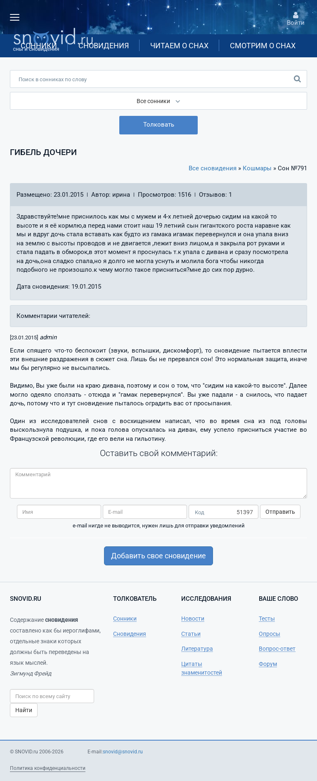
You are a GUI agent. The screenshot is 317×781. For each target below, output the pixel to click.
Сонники (39, 45)
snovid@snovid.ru (123, 752)
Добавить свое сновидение (158, 555)
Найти (23, 710)
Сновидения (103, 45)
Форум (268, 664)
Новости (192, 618)
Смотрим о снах (263, 45)
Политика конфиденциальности (47, 768)
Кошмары (257, 168)
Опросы (269, 633)
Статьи (191, 633)
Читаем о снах (179, 45)
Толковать (158, 124)
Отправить (280, 511)
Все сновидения (213, 168)
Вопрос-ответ (277, 648)
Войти (295, 19)
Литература (197, 648)
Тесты (267, 618)
